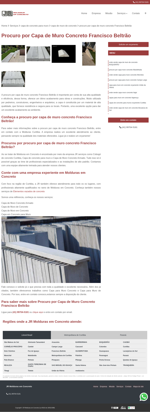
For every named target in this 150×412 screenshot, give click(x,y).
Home (84, 13)
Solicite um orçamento (128, 45)
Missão (108, 13)
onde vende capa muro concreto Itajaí (123, 94)
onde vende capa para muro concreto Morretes (126, 75)
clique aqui (37, 312)
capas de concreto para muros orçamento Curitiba (127, 104)
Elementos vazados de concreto (29, 191)
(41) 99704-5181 (141, 2)
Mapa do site (138, 387)
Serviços (121, 13)
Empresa (96, 13)
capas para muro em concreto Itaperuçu (124, 99)
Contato (136, 13)
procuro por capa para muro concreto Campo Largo (128, 81)
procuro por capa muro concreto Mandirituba (125, 70)
